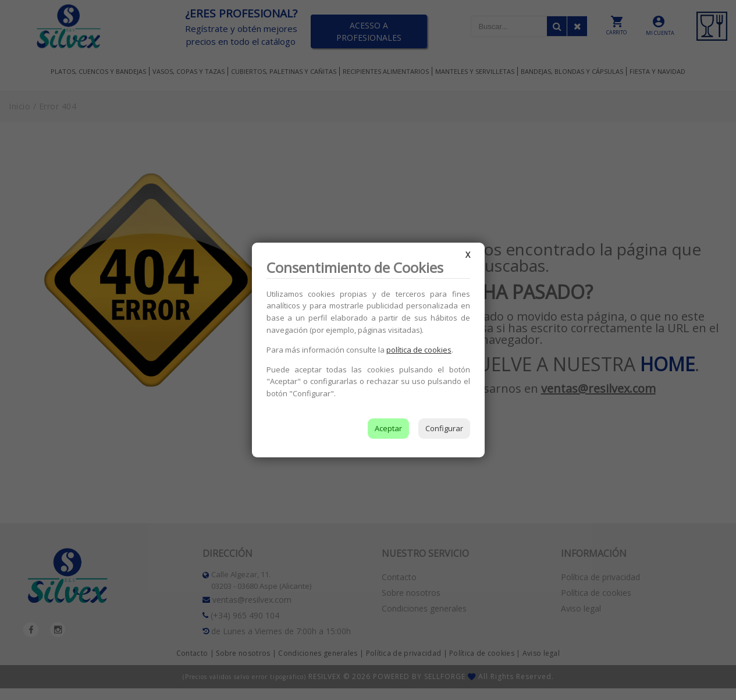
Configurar (444, 428)
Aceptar (388, 428)
